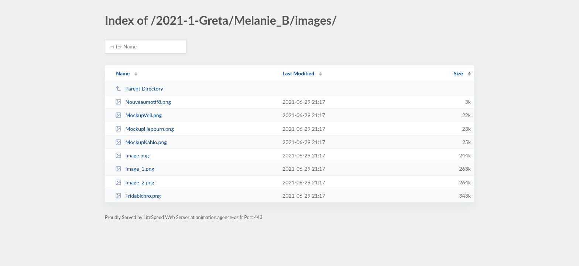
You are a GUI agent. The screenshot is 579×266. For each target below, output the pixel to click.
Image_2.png (134, 182)
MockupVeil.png (138, 115)
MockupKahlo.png (141, 142)
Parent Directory (139, 88)
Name (123, 73)
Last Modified (298, 73)
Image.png (132, 155)
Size (458, 73)
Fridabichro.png (138, 195)
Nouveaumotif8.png (143, 102)
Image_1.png (134, 169)
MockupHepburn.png (144, 129)
